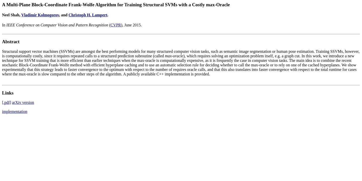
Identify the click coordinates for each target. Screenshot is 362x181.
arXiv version (23, 102)
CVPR (115, 25)
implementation (14, 111)
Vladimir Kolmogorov (40, 15)
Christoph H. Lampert (87, 15)
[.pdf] (6, 102)
